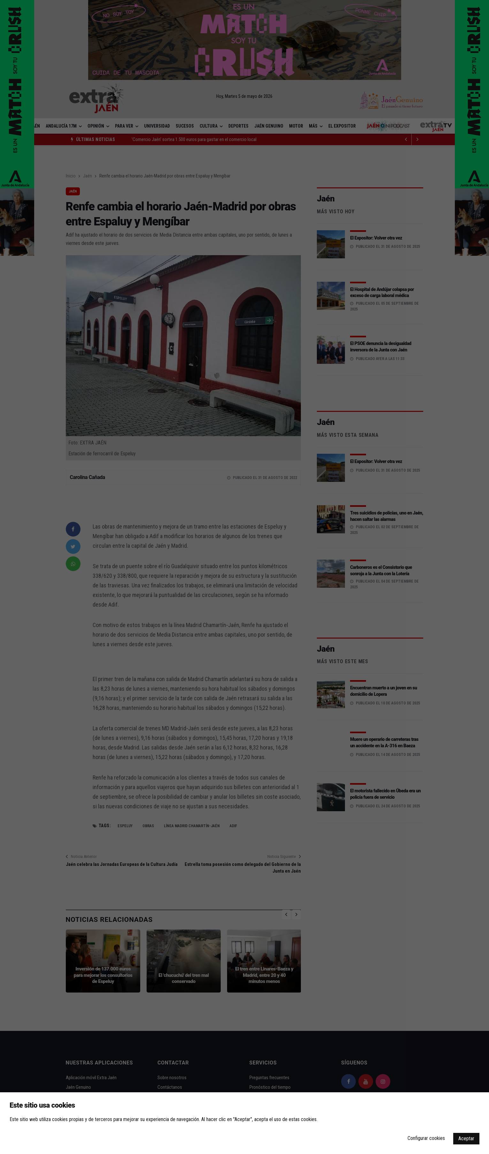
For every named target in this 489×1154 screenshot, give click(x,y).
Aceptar (466, 1138)
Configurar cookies (426, 1138)
